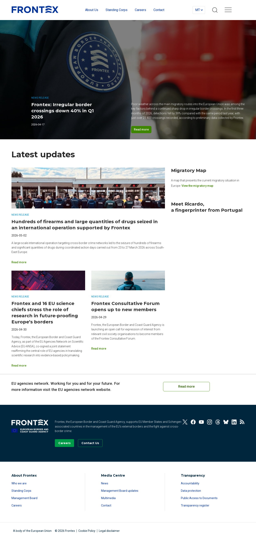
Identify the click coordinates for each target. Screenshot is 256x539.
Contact (106, 505)
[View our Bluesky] (225, 422)
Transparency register (195, 505)
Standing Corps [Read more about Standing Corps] (21, 490)
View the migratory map (197, 185)
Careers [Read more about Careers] (16, 505)
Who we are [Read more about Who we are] (19, 483)
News (104, 483)
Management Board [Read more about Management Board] (24, 498)
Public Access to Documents (199, 498)
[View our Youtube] (201, 422)
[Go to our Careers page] (64, 443)
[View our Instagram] (209, 422)
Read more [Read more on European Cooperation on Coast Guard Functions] (186, 386)
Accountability (190, 483)
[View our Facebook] (193, 422)
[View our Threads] (217, 422)
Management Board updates (119, 490)
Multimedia (108, 498)
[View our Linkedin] (234, 422)
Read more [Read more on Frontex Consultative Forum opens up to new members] (98, 348)
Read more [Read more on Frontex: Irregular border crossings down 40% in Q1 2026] (141, 129)
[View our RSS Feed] (242, 422)
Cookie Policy (86, 530)
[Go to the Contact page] (90, 443)
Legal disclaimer (109, 530)
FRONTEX (35, 9)
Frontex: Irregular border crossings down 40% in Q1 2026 (62, 111)
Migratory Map (188, 170)
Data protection (191, 490)
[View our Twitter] (185, 422)
